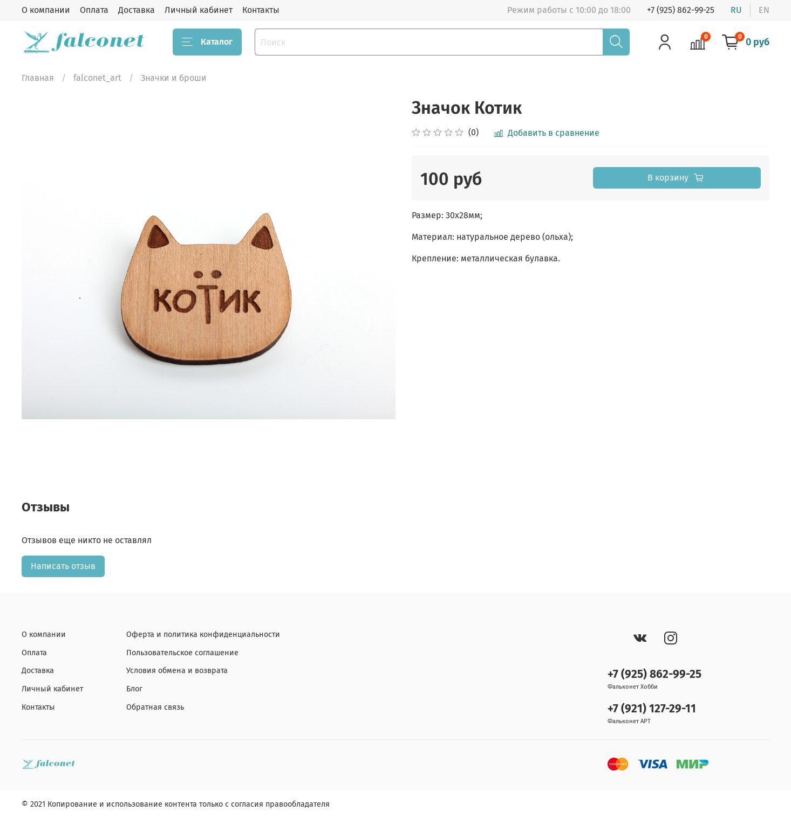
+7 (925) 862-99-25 (680, 10)
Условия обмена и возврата (177, 670)
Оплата (94, 10)
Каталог (207, 42)
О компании (46, 10)
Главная (38, 78)
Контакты (260, 10)
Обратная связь (155, 707)
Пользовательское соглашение (182, 652)
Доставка (136, 10)
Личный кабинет (199, 10)
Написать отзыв (63, 566)
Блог (134, 689)
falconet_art (97, 78)
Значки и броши (174, 78)
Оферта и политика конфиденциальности (203, 634)
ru (736, 10)
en (764, 10)
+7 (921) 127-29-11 (652, 709)
